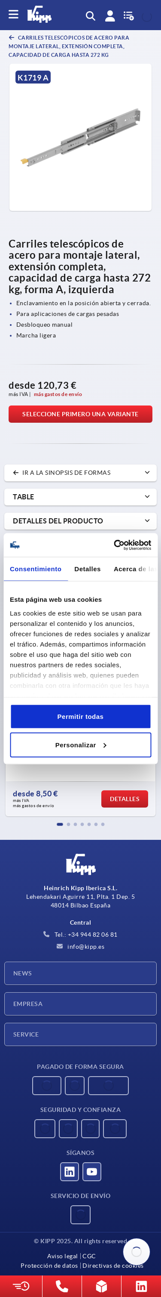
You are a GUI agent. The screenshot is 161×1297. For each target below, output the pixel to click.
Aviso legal (62, 1256)
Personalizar (80, 744)
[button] (60, 824)
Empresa (28, 1003)
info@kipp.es (81, 946)
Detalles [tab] (87, 569)
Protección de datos (49, 1266)
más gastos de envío (58, 394)
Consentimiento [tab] (35, 569)
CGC (89, 1256)
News (22, 973)
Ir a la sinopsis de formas (61, 472)
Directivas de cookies (113, 1266)
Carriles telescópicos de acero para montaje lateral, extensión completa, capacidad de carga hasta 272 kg (69, 46)
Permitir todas (81, 716)
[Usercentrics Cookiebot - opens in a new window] (114, 545)
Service (26, 1034)
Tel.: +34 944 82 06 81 (80, 934)
